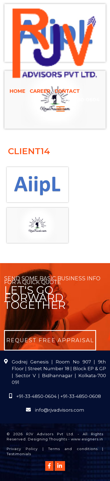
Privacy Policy (22, 449)
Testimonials (19, 454)
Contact (67, 91)
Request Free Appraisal (50, 340)
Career (40, 91)
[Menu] (60, 108)
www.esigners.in (87, 439)
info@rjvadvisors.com (59, 410)
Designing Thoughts (47, 439)
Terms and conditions (73, 449)
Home (17, 91)
